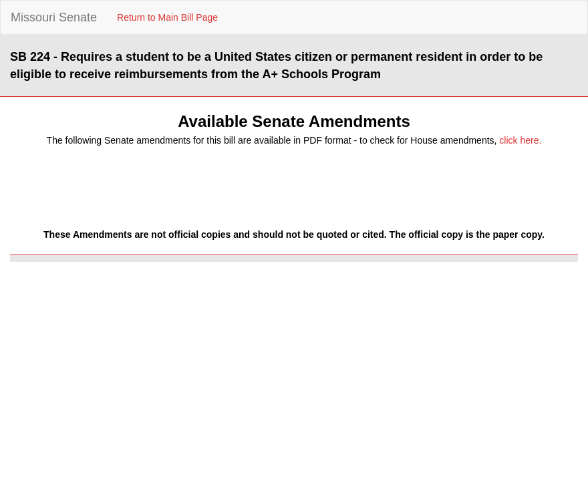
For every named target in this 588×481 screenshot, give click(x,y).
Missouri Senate (54, 17)
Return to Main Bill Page (167, 17)
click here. (520, 140)
